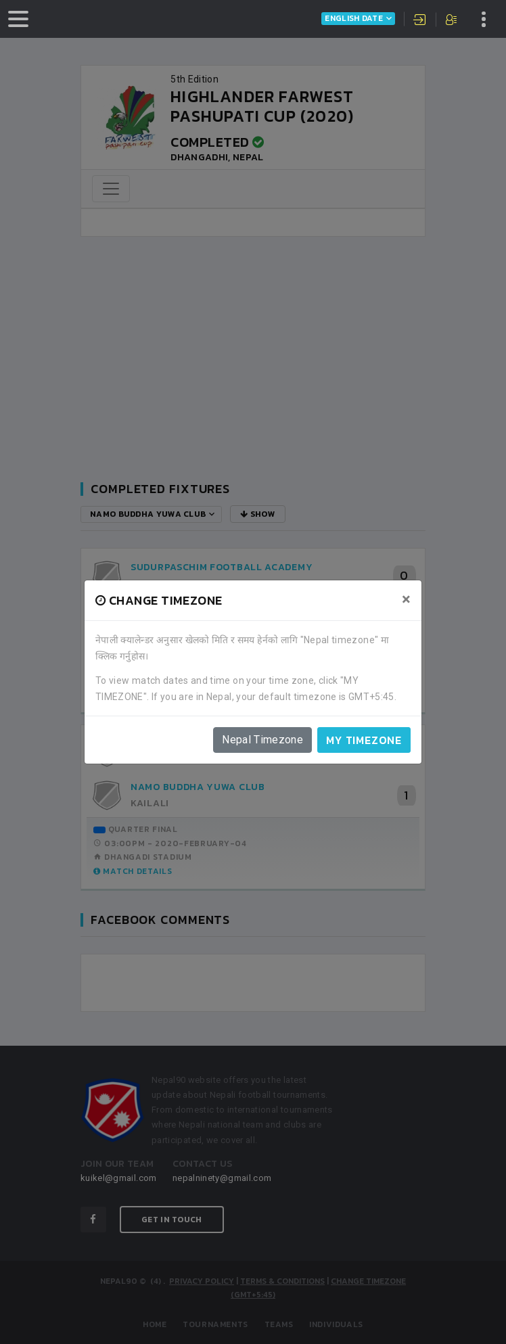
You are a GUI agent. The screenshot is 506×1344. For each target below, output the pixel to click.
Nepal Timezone (262, 739)
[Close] (406, 599)
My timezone (364, 740)
